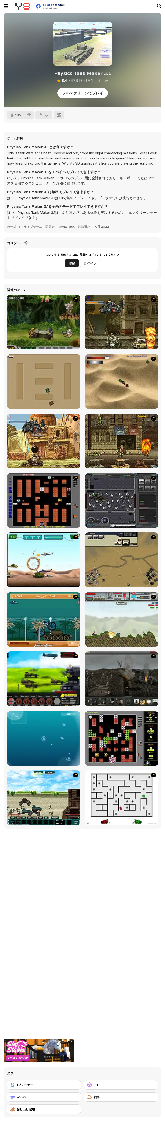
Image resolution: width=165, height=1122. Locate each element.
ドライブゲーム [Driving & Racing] (31, 226)
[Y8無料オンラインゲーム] (22, 6)
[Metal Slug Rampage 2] (43, 441)
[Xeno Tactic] (121, 500)
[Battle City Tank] (121, 738)
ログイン (90, 263)
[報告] (43, 115)
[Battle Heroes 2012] (43, 797)
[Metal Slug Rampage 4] (43, 322)
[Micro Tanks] (43, 381)
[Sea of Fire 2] (121, 559)
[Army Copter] (43, 559)
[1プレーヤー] (44, 1085)
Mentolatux (67, 226)
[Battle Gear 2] (43, 678)
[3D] (121, 1085)
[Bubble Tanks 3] (43, 738)
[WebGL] (44, 1097)
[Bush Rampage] (43, 619)
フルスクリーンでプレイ (82, 93)
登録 (72, 263)
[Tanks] (121, 381)
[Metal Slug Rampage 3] (121, 441)
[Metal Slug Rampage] (121, 322)
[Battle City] (43, 500)
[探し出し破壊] (44, 1109)
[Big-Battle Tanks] (121, 619)
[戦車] (121, 1097)
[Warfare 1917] (121, 678)
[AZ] (121, 797)
